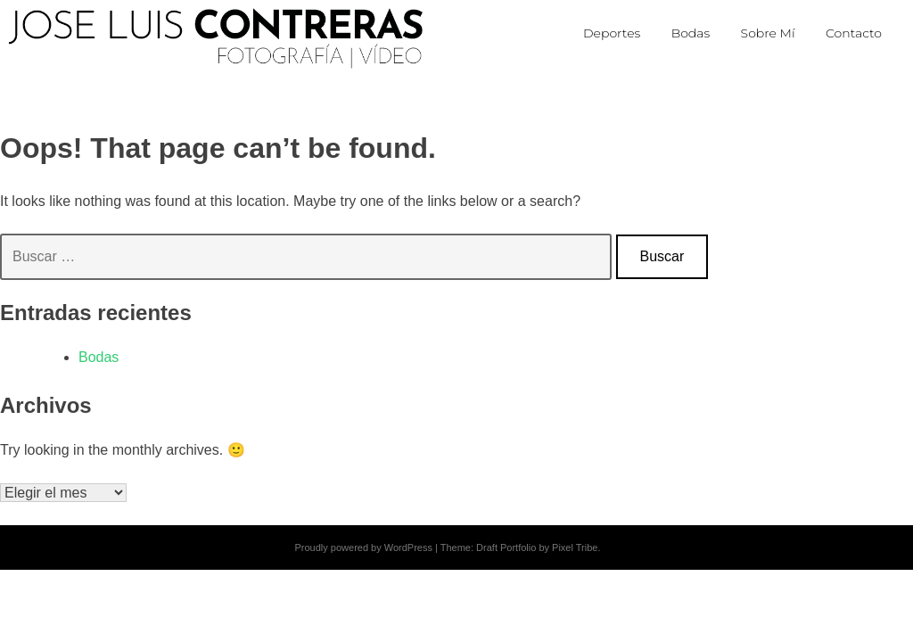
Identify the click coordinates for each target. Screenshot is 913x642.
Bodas (98, 357)
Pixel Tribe (574, 547)
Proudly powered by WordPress (363, 547)
